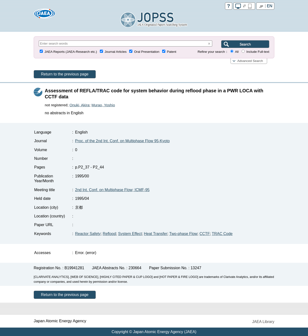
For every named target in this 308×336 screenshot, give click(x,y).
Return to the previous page (64, 74)
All (236, 52)
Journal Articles (115, 52)
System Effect (130, 234)
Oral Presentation (146, 52)
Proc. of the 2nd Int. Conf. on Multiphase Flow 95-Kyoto (122, 141)
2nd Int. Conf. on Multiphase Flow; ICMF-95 (112, 190)
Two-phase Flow (183, 234)
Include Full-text (257, 52)
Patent (171, 52)
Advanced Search (250, 61)
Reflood (109, 234)
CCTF (204, 234)
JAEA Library (263, 322)
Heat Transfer (155, 234)
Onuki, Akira (80, 105)
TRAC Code (222, 234)
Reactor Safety (88, 234)
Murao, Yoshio (103, 105)
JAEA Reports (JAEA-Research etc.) (71, 52)
